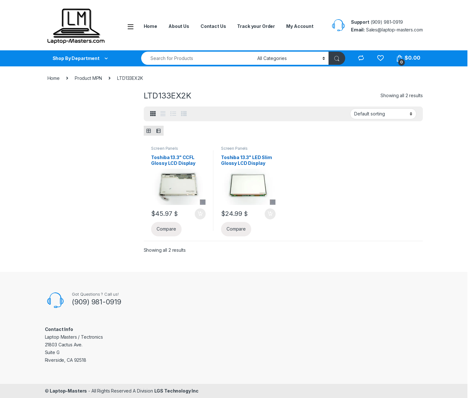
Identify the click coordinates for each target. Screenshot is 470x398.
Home (150, 26)
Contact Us (213, 26)
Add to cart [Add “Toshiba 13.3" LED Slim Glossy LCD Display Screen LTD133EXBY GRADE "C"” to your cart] (270, 213)
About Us (178, 26)
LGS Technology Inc (176, 391)
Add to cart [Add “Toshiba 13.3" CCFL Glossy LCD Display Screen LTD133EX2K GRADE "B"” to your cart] (200, 213)
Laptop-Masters (68, 391)
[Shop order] (383, 113)
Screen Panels (164, 148)
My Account (299, 26)
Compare (166, 229)
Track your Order (256, 26)
